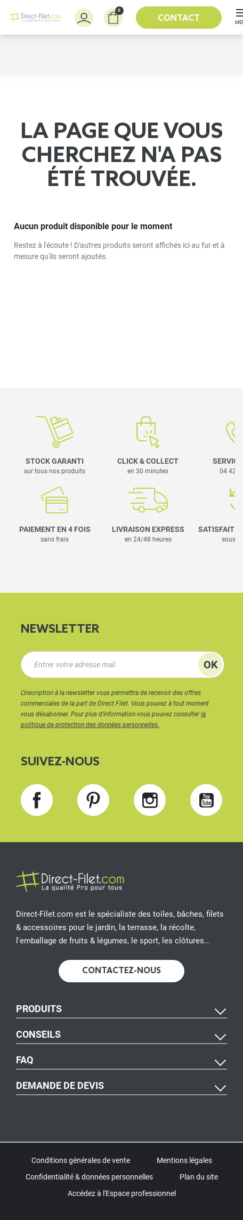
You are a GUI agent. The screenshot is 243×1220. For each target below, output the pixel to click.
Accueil (26, 89)
